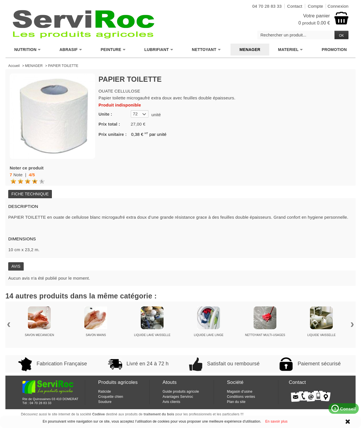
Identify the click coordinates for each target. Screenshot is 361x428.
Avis (16, 266)
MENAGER (250, 49)
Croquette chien (110, 397)
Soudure (104, 402)
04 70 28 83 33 (40, 403)
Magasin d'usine (239, 392)
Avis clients (171, 402)
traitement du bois (159, 414)
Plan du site (236, 402)
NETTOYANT (206, 49)
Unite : (105, 114)
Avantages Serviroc (177, 397)
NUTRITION (27, 49)
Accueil (14, 66)
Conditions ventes (241, 397)
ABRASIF (71, 49)
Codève (98, 414)
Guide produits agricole (180, 392)
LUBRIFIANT (158, 49)
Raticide (104, 392)
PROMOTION (334, 49)
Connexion (337, 6)
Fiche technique (30, 194)
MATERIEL (290, 49)
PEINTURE (113, 49)
